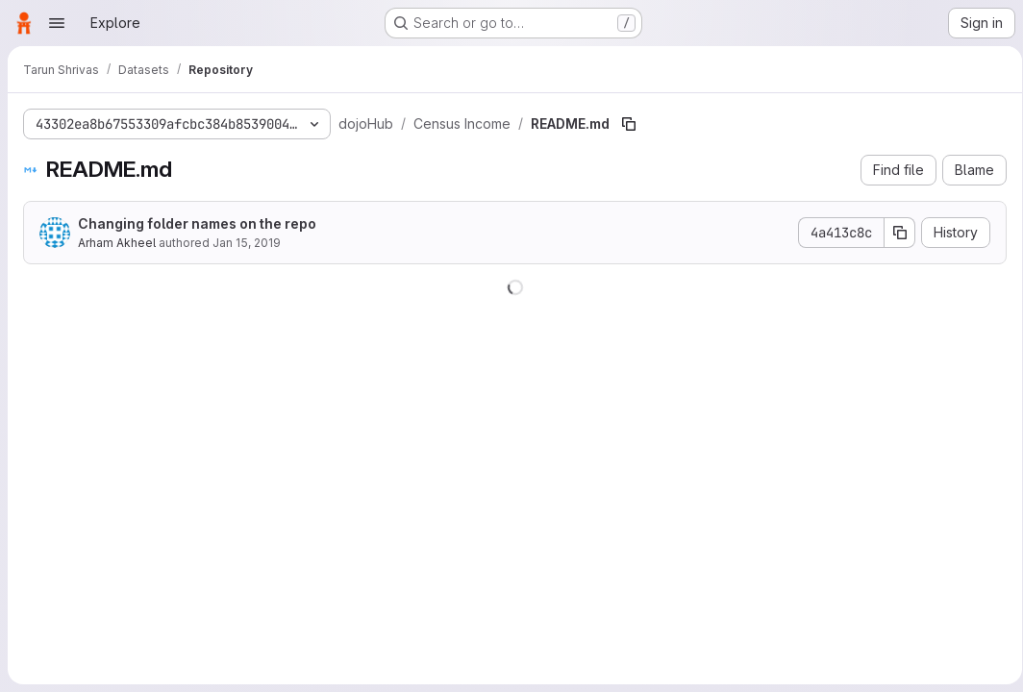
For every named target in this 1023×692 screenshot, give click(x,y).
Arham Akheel (117, 242)
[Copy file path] (628, 124)
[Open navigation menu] (56, 23)
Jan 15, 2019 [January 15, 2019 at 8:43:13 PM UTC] (246, 242)
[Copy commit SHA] (893, 232)
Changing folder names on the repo (197, 223)
